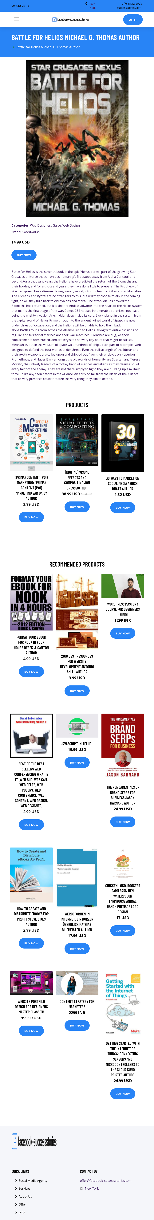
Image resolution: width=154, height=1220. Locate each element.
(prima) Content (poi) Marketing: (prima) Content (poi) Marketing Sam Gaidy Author (31, 488)
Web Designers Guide (45, 225)
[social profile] (29, 5)
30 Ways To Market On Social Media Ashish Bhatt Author (122, 483)
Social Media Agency (33, 1181)
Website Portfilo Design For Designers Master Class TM (31, 1006)
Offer (133, 19)
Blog (22, 1212)
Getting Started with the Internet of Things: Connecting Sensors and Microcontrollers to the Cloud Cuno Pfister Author (123, 1059)
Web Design (71, 225)
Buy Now (24, 255)
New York (92, 1188)
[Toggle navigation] (16, 19)
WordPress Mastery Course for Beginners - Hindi (123, 609)
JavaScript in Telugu (77, 743)
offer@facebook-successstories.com (105, 1181)
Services (24, 1188)
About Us (25, 1196)
